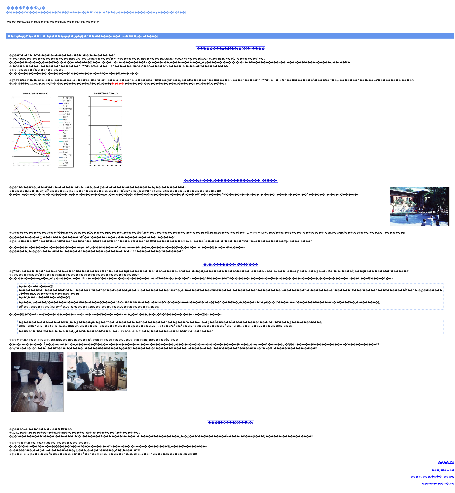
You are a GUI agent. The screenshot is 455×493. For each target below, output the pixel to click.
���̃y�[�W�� (443, 470)
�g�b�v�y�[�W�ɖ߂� (438, 483)
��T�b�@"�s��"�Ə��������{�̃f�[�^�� (82, 36)
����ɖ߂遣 (446, 462)
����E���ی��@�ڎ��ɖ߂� (432, 476)
